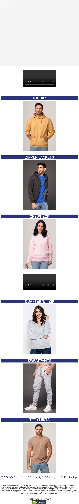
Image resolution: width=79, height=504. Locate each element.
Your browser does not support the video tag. (39, 78)
